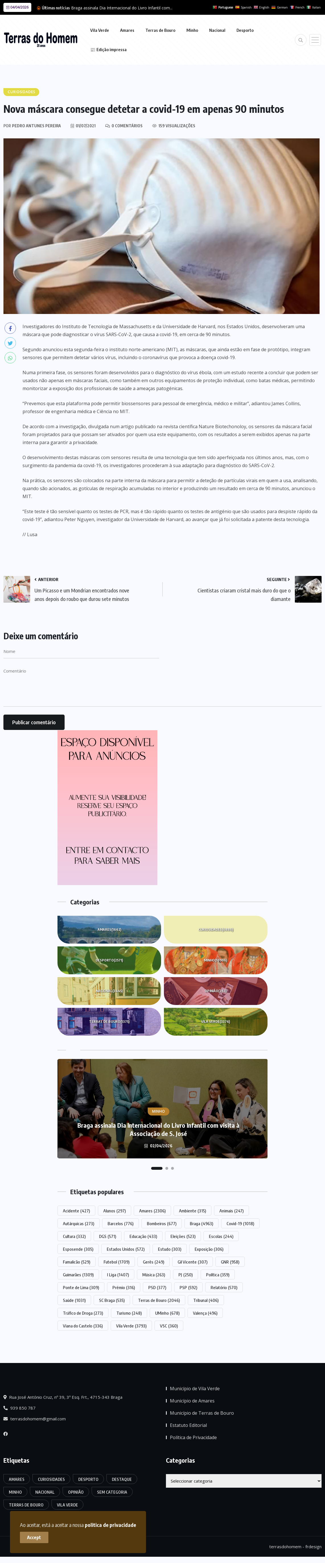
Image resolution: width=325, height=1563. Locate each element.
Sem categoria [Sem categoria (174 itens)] (112, 1492)
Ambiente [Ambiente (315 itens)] (192, 1211)
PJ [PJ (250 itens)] (185, 1274)
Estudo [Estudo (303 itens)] (169, 1249)
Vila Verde (99, 30)
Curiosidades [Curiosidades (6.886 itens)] (51, 1479)
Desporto (245, 30)
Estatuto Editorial (188, 1425)
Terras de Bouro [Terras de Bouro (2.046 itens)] (159, 1300)
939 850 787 (19, 1408)
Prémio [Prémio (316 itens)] (123, 1287)
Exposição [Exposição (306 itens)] (209, 1249)
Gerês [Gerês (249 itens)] (153, 1262)
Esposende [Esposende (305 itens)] (78, 1249)
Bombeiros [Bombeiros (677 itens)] (161, 1223)
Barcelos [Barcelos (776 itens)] (120, 1223)
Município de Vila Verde (195, 1388)
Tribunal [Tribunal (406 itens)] (206, 1300)
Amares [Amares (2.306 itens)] (152, 1211)
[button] (156, 1168)
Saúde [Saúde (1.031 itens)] (74, 1300)
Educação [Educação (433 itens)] (143, 1236)
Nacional (217, 30)
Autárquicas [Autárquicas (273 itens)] (78, 1223)
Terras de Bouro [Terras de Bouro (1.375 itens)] (26, 1504)
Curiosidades (215, 930)
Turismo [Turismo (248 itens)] (129, 1313)
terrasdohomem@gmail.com (34, 1419)
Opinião (216, 991)
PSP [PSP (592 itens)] (188, 1287)
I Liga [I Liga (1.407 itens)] (118, 1274)
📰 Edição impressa (108, 49)
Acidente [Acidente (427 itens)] (76, 1211)
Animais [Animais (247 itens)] (231, 1211)
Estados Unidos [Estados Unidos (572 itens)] (126, 1249)
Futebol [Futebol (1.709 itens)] (116, 1262)
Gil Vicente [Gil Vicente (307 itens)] (192, 1262)
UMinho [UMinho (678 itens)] (167, 1313)
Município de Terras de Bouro (202, 1413)
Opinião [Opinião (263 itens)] (76, 1492)
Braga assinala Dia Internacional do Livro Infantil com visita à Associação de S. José (158, 1129)
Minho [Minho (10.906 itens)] (15, 1492)
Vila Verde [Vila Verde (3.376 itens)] (67, 1504)
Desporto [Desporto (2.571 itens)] (88, 1479)
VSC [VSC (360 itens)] (169, 1326)
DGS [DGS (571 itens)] (107, 1236)
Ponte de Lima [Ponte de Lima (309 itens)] (81, 1287)
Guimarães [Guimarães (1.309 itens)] (78, 1274)
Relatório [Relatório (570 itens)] (224, 1287)
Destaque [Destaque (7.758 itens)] (122, 1479)
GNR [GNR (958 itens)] (230, 1262)
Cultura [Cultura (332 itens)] (74, 1236)
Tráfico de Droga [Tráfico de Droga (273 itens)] (83, 1313)
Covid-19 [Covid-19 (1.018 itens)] (240, 1223)
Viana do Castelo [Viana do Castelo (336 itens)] (83, 1326)
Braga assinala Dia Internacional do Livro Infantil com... (121, 8)
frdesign (313, 1546)
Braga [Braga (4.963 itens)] (201, 1223)
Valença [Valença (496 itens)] (205, 1313)
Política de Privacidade (193, 1437)
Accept (34, 1537)
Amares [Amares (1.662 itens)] (16, 1479)
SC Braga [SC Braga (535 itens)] (112, 1300)
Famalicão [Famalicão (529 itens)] (76, 1262)
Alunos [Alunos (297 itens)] (114, 1211)
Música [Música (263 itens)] (153, 1274)
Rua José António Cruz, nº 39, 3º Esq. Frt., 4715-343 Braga (62, 1397)
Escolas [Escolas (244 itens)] (221, 1236)
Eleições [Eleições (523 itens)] (183, 1236)
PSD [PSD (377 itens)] (157, 1287)
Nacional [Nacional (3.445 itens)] (45, 1492)
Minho (192, 30)
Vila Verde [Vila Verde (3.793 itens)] (131, 1326)
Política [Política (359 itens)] (217, 1274)
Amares (127, 30)
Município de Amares (192, 1401)
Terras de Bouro (160, 30)
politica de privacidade (110, 1525)
